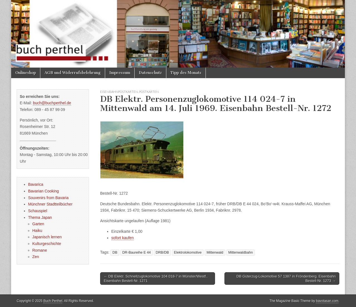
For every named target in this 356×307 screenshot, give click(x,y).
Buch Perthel (52, 301)
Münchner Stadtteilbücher (50, 204)
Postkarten (149, 91)
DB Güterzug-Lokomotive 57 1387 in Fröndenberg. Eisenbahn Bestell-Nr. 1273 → (286, 278)
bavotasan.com (327, 301)
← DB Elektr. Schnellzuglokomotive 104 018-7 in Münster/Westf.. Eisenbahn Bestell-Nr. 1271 (156, 278)
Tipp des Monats (185, 72)
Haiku (37, 230)
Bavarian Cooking (43, 191)
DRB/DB (162, 252)
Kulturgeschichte (46, 243)
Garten (38, 224)
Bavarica (35, 184)
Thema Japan (40, 217)
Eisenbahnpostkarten (119, 91)
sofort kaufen (122, 238)
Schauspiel (37, 211)
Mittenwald (215, 252)
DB (114, 252)
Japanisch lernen (47, 237)
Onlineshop (25, 72)
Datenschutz (150, 72)
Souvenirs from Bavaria (48, 197)
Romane (39, 250)
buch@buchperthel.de (52, 103)
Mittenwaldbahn (240, 252)
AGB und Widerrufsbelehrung (72, 72)
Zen (35, 256)
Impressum (119, 72)
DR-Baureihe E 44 (136, 252)
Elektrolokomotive (187, 252)
